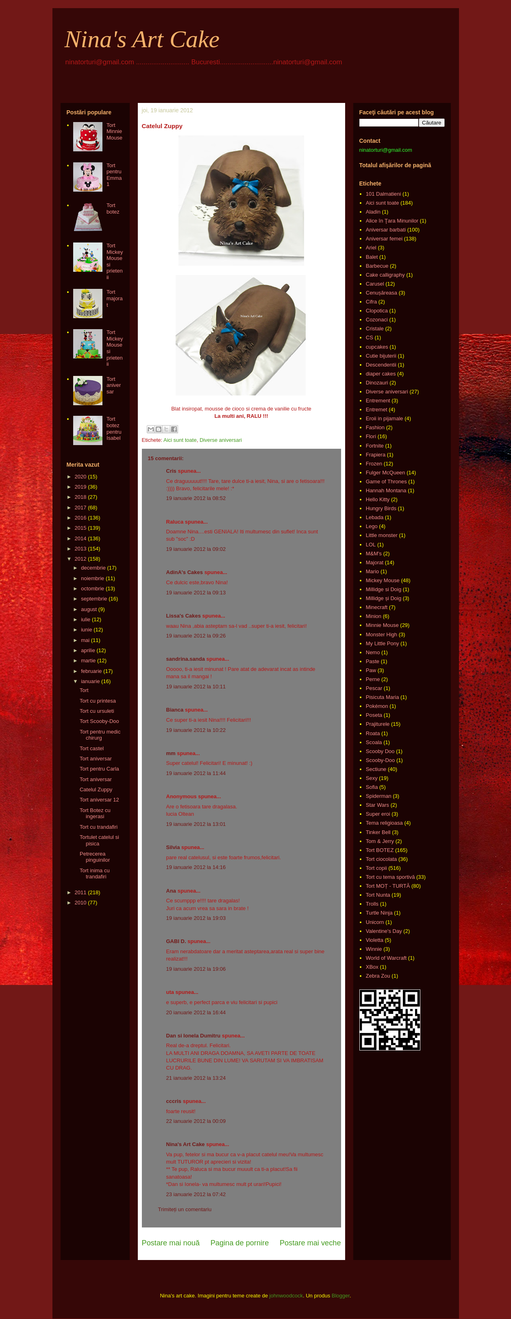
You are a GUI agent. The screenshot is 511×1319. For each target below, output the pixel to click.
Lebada (374, 517)
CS (369, 337)
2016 (81, 518)
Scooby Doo (380, 751)
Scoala (374, 742)
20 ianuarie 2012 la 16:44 (196, 1012)
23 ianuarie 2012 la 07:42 (196, 1194)
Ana (171, 891)
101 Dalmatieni (383, 194)
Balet (372, 257)
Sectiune (376, 769)
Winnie (374, 949)
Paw (371, 670)
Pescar (374, 688)
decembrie (93, 568)
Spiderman (378, 796)
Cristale (375, 328)
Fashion (375, 427)
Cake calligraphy (385, 275)
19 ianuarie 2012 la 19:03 (196, 918)
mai (85, 640)
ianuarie (90, 681)
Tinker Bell (378, 832)
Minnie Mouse (382, 625)
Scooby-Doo (380, 760)
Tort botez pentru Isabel (114, 428)
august (89, 609)
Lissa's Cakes (183, 616)
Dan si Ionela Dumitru (193, 1036)
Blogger (341, 1296)
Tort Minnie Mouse (114, 131)
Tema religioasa (384, 823)
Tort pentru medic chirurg (100, 735)
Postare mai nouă (171, 1243)
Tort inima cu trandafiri (95, 873)
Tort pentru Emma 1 (114, 175)
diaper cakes (381, 374)
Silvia (173, 847)
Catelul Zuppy (96, 789)
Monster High (381, 634)
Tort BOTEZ (380, 850)
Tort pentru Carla (99, 769)
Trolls (372, 904)
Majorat (374, 562)
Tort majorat (115, 298)
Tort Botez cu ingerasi (95, 813)
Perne (373, 679)
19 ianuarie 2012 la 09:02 (196, 549)
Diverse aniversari (221, 440)
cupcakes (377, 347)
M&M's (374, 553)
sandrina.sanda (185, 659)
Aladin (373, 212)
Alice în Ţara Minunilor (392, 221)
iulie (85, 619)
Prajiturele (378, 724)
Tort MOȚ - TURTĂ (388, 886)
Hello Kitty (378, 499)
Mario (372, 571)
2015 (81, 528)
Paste (372, 661)
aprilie (88, 650)
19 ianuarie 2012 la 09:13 (196, 593)
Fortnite (375, 446)
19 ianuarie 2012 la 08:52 (196, 498)
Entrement (378, 400)
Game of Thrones (386, 481)
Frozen (374, 464)
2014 (81, 538)
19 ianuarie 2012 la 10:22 (196, 730)
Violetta (374, 940)
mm (171, 753)
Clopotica (377, 311)
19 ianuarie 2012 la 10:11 (196, 687)
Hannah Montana (386, 490)
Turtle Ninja (379, 913)
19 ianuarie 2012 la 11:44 (196, 773)
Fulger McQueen (385, 473)
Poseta (374, 715)
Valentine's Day (384, 931)
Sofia (372, 787)
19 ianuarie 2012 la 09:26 (196, 636)
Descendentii (381, 365)
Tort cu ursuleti (97, 711)
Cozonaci (377, 320)
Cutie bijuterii (381, 356)
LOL (371, 545)
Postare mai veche (310, 1243)
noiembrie (92, 578)
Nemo (373, 652)
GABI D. (176, 941)
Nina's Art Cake (142, 39)
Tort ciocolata (381, 859)
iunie (86, 630)
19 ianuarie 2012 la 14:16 (196, 867)
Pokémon (377, 706)
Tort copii (376, 868)
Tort (84, 690)
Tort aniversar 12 (99, 800)
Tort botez (113, 208)
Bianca (175, 710)
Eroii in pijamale (384, 418)
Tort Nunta (378, 895)
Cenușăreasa (381, 293)
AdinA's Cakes (184, 572)
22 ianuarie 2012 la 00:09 (196, 1121)
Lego (372, 526)
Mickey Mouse (383, 580)
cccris (174, 1101)
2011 (81, 892)
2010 (81, 903)
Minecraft (376, 607)
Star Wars (377, 805)
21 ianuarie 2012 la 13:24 (196, 1078)
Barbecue (377, 266)
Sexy (372, 778)
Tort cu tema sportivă (390, 877)
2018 (81, 497)
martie (88, 660)
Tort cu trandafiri (98, 827)
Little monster (382, 535)
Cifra (371, 302)
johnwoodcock (286, 1296)
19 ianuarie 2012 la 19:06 (196, 969)
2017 (81, 507)
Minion (373, 616)
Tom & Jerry (380, 841)
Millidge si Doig (383, 589)
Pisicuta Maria (382, 697)
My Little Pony (382, 643)
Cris (171, 471)
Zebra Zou (378, 976)
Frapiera (375, 455)
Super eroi (378, 814)
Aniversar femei (384, 239)
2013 (81, 549)
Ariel (371, 248)
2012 (81, 559)
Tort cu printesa (98, 701)
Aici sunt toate (180, 440)
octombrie (92, 588)
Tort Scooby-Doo (99, 721)
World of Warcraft (386, 958)
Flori (371, 436)
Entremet (376, 409)
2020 (81, 477)
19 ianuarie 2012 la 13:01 (196, 824)
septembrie (94, 599)
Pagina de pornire (240, 1243)
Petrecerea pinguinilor (95, 857)
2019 (81, 487)
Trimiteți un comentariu (185, 1209)
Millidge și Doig (383, 598)
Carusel (375, 284)
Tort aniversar (114, 385)
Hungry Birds (381, 508)
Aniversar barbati (386, 230)
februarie (91, 671)
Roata (373, 733)
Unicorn (375, 922)
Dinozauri (377, 383)
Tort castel (92, 748)
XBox (372, 967)
